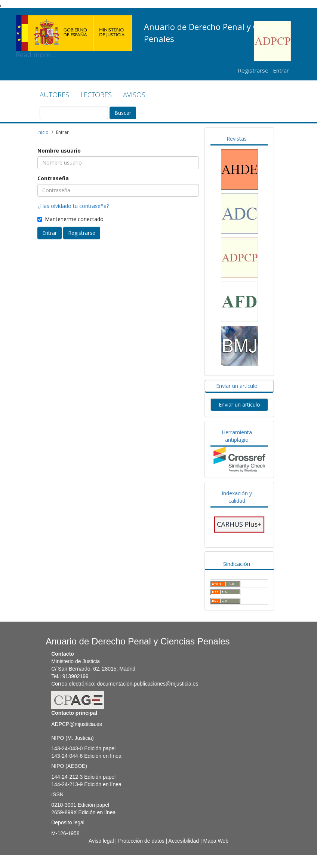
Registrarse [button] (81, 232)
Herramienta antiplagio (237, 436)
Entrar (281, 70)
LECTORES (96, 94)
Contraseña (53, 178)
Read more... (74, 21)
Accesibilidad (183, 841)
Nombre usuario (59, 150)
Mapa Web (215, 841)
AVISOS (134, 94)
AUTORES (54, 94)
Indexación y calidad (237, 497)
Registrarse (253, 70)
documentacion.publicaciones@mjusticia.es (147, 684)
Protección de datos (141, 841)
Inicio (43, 132)
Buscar (122, 112)
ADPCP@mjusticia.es (76, 724)
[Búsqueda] (74, 113)
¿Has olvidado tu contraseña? (73, 205)
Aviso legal (101, 841)
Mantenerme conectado (70, 219)
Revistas (237, 138)
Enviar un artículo (237, 385)
